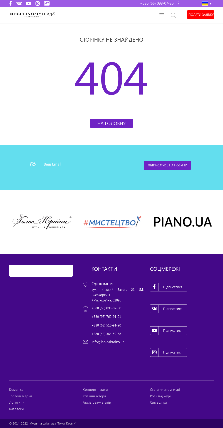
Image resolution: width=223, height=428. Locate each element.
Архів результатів (97, 402)
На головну (111, 123)
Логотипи (17, 402)
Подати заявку (200, 14)
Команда (16, 389)
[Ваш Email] (90, 164)
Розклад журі (160, 396)
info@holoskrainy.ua (108, 341)
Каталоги (16, 409)
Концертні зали (95, 389)
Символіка (158, 402)
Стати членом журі (165, 389)
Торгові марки (20, 396)
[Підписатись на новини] (168, 165)
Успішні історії (94, 396)
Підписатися (166, 287)
